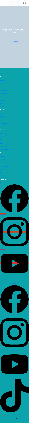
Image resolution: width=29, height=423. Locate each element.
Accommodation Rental (6, 123)
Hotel (1, 120)
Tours (1, 113)
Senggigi (2, 80)
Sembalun (2, 100)
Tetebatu (2, 106)
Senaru (2, 103)
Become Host (4, 133)
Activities (2, 117)
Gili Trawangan (4, 90)
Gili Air (1, 84)
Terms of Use (3, 163)
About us (2, 156)
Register (2, 140)
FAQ (1, 136)
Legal (1, 169)
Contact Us (3, 160)
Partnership (3, 173)
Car (1, 126)
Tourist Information (5, 149)
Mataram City (4, 97)
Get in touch (3, 146)
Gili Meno (2, 87)
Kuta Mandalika (4, 93)
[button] (23, 3)
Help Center (3, 176)
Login (1, 143)
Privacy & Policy (4, 166)
